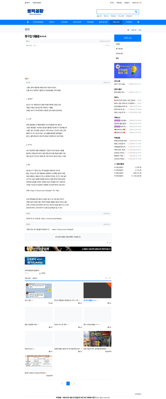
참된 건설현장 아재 (31, 324)
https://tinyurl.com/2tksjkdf (41, 190)
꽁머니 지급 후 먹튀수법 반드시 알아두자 (120, 112)
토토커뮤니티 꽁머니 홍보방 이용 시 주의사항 (120, 109)
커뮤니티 (133, 30)
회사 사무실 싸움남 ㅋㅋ (91, 324)
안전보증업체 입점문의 (32, 270)
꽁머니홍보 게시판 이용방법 (120, 92)
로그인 (112, 3)
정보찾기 (127, 3)
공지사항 (117, 81)
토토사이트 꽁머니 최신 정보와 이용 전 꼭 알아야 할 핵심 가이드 (125, 100)
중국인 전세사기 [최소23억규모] (35, 373)
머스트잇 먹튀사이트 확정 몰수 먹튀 (120, 159)
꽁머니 (116, 97)
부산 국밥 (28, 300)
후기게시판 (119, 49)
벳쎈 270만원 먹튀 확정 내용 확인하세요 (120, 144)
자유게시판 (119, 53)
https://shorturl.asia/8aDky (51, 218)
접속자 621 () (136, 3)
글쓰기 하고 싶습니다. (120, 84)
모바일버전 (138, 394)
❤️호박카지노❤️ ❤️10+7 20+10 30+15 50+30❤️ (121, 130)
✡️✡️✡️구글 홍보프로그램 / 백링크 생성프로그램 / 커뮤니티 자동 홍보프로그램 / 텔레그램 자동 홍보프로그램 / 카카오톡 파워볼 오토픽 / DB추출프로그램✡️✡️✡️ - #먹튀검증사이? (121, 120)
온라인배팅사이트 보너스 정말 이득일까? (121, 106)
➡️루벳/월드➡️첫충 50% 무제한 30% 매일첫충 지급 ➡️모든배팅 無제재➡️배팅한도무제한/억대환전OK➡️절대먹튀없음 (121, 124)
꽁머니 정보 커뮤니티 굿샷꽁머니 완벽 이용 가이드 (125, 103)
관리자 (42, 273)
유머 (140, 30)
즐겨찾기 (27, 3)
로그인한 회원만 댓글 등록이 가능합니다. (68, 237)
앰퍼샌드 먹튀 (118, 156)
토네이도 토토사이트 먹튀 (120, 153)
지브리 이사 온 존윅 (60, 324)
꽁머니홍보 (118, 89)
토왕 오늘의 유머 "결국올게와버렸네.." (95, 349)
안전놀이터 (129, 16)
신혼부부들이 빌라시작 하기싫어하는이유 (67, 349)
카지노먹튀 (121, 16)
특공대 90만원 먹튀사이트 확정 (121, 141)
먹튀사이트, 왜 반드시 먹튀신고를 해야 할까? (120, 150)
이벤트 (118, 44)
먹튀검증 (113, 16)
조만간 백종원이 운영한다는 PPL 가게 (66, 300)
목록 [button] (107, 45)
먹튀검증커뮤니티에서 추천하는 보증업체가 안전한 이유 (120, 147)
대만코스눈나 (29, 349)
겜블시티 (99, 16)
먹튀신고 (106, 16)
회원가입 (119, 3)
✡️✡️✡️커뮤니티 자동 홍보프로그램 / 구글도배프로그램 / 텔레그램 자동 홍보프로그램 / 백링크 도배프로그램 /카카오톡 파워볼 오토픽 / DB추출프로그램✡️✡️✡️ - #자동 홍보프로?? (121, 126)
